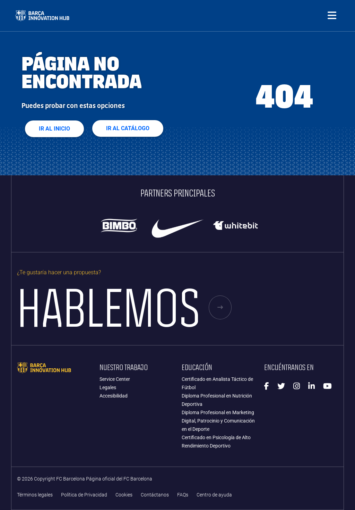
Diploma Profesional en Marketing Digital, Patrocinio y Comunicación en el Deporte (218, 421)
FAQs (182, 495)
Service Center (114, 379)
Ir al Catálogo (127, 128)
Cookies (123, 495)
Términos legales (35, 495)
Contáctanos (155, 495)
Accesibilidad (113, 396)
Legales (107, 387)
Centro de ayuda (214, 495)
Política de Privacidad (84, 495)
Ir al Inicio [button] (54, 128)
